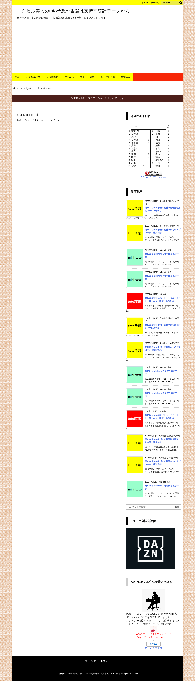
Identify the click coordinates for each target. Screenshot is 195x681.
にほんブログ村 (153, 648)
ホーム (19, 88)
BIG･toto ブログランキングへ (153, 177)
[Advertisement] (97, 48)
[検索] (180, 3)
